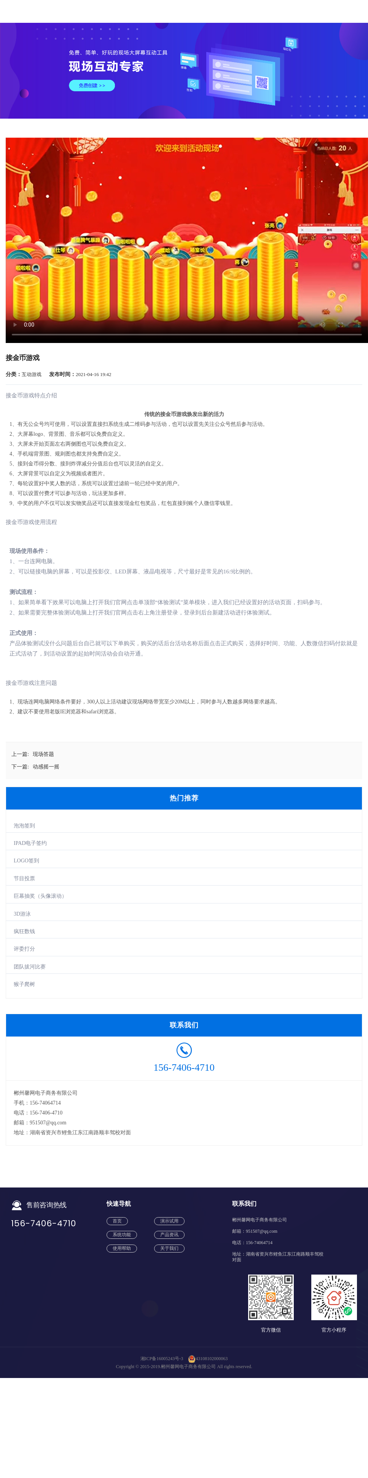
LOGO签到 (26, 861)
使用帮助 (122, 1248)
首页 (117, 1221)
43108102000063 (208, 1358)
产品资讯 (169, 1234)
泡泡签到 (24, 826)
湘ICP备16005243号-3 (161, 1358)
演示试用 (169, 1221)
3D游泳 (22, 914)
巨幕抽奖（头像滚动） (40, 896)
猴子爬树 (24, 984)
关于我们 (169, 1248)
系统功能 (122, 1234)
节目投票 (24, 878)
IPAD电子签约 (30, 843)
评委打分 (24, 949)
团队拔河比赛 (30, 967)
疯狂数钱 (24, 931)
